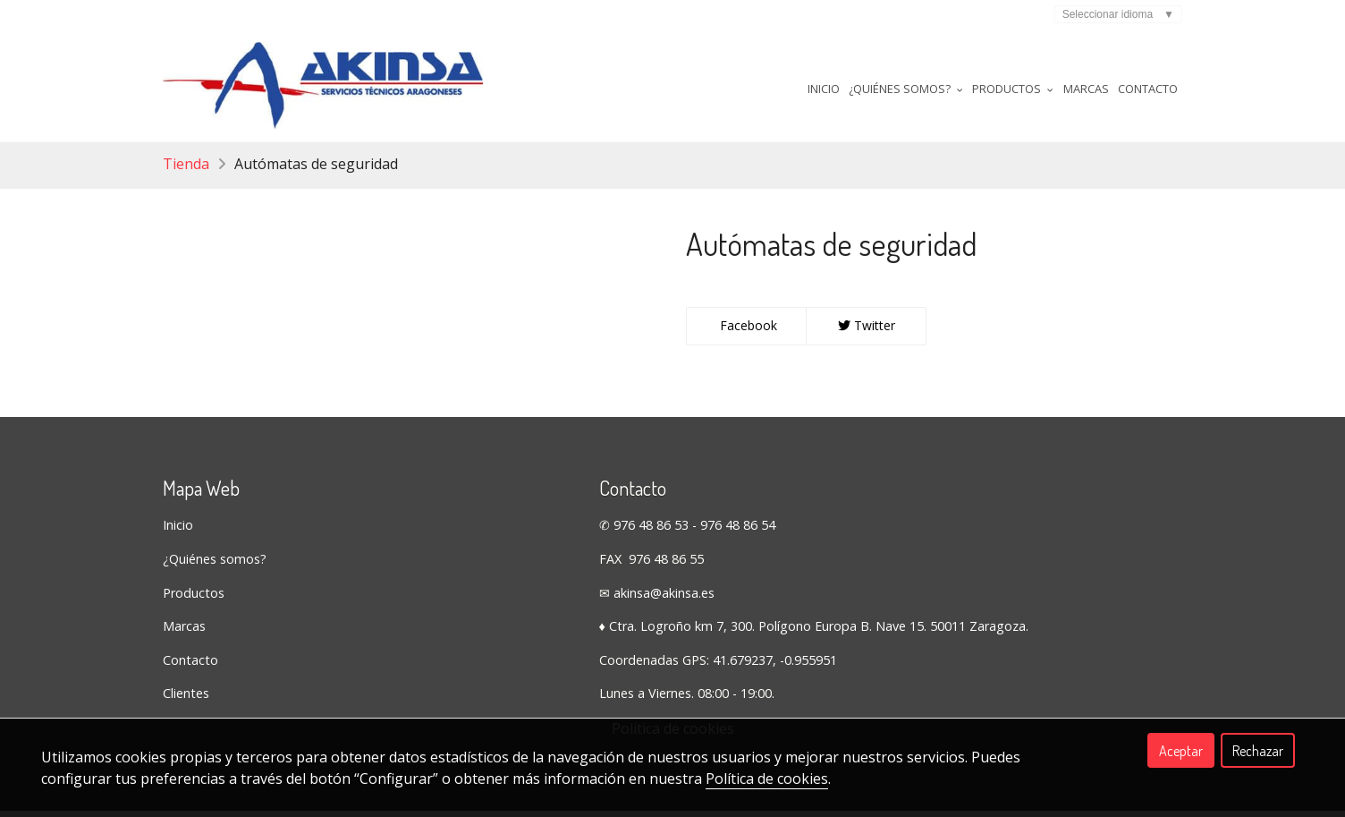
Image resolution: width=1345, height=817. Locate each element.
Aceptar (1181, 751)
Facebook (746, 331)
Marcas (1086, 89)
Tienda (186, 170)
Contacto (1148, 89)
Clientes (186, 699)
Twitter (866, 331)
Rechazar (1257, 751)
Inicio (824, 89)
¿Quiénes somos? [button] (906, 89)
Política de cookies (767, 778)
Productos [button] (1012, 89)
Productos (193, 599)
